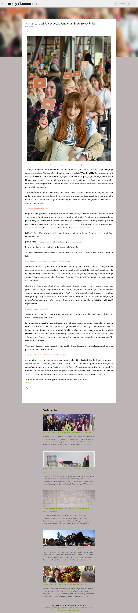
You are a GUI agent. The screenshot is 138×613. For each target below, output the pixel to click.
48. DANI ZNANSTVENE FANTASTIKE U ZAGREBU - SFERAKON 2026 (67, 432)
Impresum (64, 608)
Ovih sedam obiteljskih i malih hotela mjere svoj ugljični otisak (65, 548)
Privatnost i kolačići (87, 608)
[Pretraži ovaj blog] (125, 3)
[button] (26, 30)
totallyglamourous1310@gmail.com (69, 610)
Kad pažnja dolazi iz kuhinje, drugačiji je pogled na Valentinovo (65, 584)
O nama (47, 608)
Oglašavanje (55, 608)
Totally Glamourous (21, 4)
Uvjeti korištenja (74, 608)
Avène (28, 383)
